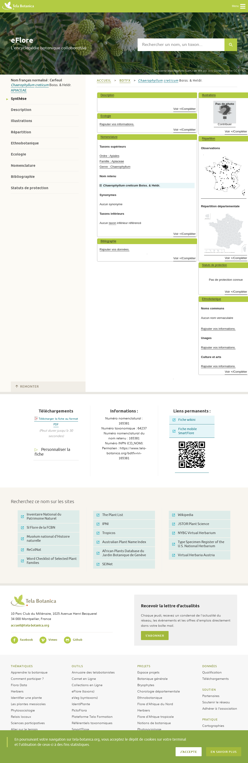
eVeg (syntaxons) (85, 697)
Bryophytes (145, 685)
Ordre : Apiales (109, 156)
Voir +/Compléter (184, 109)
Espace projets (148, 672)
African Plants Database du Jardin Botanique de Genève (121, 553)
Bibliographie (23, 176)
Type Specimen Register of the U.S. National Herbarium (198, 544)
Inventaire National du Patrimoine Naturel (41, 516)
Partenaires (210, 695)
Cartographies (213, 725)
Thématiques (22, 666)
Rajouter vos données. (114, 249)
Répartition (21, 132)
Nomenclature (23, 165)
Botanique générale (152, 678)
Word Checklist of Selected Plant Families (49, 561)
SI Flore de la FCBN (38, 527)
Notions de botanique (154, 723)
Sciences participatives (28, 723)
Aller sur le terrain (24, 729)
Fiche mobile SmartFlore (185, 431)
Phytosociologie (23, 710)
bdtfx (125, 80)
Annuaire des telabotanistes (93, 672)
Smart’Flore (80, 729)
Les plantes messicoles (28, 704)
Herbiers (17, 691)
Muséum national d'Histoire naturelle (45, 539)
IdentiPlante (81, 704)
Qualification (212, 672)
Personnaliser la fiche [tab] (52, 452)
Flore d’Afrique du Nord (155, 704)
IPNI (103, 524)
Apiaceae (19, 90)
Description (21, 110)
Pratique (210, 719)
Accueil (104, 80)
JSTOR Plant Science (190, 524)
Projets (143, 666)
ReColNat (31, 550)
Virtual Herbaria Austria (193, 555)
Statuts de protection (29, 188)
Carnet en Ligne (84, 678)
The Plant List (110, 515)
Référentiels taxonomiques (92, 723)
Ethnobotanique (25, 143)
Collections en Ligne (87, 685)
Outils (77, 666)
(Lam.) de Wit (178, 70)
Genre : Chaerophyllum (115, 166)
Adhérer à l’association (219, 708)
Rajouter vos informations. (117, 124)
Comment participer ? (27, 678)
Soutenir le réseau (216, 702)
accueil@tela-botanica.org (30, 625)
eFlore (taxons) (83, 691)
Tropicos (106, 533)
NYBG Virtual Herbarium (194, 533)
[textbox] (181, 44)
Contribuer (225, 124)
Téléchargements (215, 678)
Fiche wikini (184, 420)
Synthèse (18, 99)
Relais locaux (21, 716)
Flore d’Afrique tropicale (155, 716)
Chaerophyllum (22, 85)
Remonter (27, 387)
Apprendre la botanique (29, 672)
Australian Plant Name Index (121, 542)
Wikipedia (182, 515)
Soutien (209, 690)
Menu (239, 6)
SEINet (105, 564)
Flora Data (19, 685)
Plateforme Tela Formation (92, 716)
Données (209, 666)
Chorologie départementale (158, 691)
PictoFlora (79, 710)
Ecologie (18, 154)
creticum (42, 85)
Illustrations (21, 121)
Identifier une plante (26, 697)
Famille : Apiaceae (112, 161)
